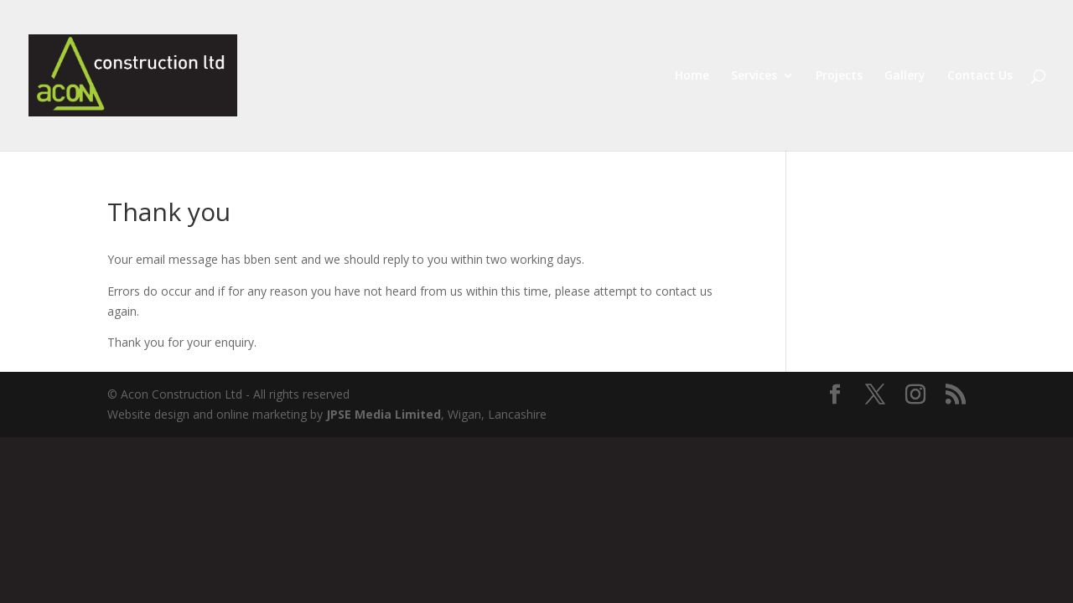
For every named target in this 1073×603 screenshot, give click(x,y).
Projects (839, 76)
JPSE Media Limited (383, 414)
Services (754, 76)
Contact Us (980, 76)
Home (692, 76)
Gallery (904, 76)
